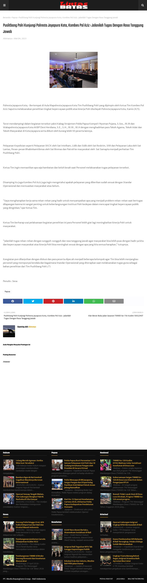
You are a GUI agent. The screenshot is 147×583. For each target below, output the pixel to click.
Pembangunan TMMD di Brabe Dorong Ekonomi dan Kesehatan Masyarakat (30, 558)
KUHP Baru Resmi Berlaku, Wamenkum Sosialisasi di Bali (77, 531)
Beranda (6, 17)
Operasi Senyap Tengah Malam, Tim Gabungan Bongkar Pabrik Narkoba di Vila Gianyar (30, 497)
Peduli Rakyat (106, 579)
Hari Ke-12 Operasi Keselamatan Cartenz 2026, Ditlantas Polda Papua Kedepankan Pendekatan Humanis (79, 503)
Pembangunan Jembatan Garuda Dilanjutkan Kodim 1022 (30, 540)
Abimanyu (7, 38)
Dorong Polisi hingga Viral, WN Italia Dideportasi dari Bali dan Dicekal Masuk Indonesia (30, 525)
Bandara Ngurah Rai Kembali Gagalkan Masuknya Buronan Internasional (29, 480)
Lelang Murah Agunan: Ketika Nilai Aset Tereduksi (29, 461)
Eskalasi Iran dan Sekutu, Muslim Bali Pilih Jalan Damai (79, 562)
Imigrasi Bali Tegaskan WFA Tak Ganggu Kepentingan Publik (78, 548)
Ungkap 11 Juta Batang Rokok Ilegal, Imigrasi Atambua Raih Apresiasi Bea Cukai (126, 558)
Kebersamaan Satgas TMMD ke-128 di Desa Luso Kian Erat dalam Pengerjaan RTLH (127, 480)
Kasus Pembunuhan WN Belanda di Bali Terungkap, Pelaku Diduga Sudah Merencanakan (128, 541)
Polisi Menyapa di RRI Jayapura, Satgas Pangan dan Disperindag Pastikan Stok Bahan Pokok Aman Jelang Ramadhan (79, 484)
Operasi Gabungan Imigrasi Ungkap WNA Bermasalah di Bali (127, 523)
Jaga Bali (121, 579)
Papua (14, 17)
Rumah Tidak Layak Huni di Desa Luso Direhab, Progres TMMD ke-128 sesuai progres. (128, 497)
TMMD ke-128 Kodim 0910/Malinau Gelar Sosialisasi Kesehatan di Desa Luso (127, 463)
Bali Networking (136, 579)
